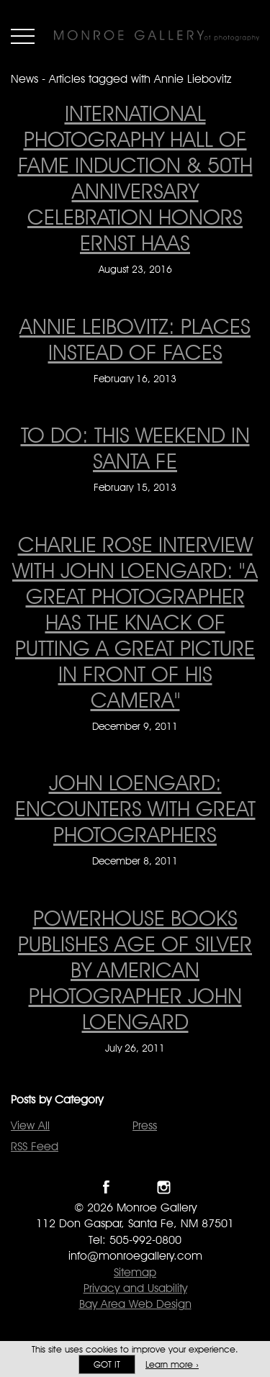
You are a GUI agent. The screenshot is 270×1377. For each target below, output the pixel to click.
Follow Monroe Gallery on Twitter (135, 1187)
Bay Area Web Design (135, 1304)
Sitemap (135, 1272)
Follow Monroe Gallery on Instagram (163, 1187)
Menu (23, 36)
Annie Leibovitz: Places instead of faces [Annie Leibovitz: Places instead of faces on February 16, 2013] (135, 339)
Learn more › (172, 1364)
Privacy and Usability (135, 1288)
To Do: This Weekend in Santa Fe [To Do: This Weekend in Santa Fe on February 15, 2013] (135, 448)
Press (144, 1125)
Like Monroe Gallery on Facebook (106, 1187)
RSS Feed (34, 1146)
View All (30, 1125)
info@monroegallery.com (135, 1256)
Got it (107, 1364)
